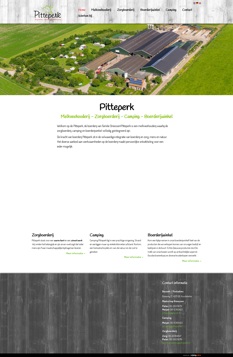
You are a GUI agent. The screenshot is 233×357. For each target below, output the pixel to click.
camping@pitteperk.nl (172, 326)
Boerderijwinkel (150, 10)
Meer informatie (74, 253)
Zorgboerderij (125, 10)
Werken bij (85, 16)
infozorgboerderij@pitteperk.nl (176, 342)
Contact (187, 10)
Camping (171, 10)
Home (81, 10)
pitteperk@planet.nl (171, 312)
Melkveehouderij (101, 10)
